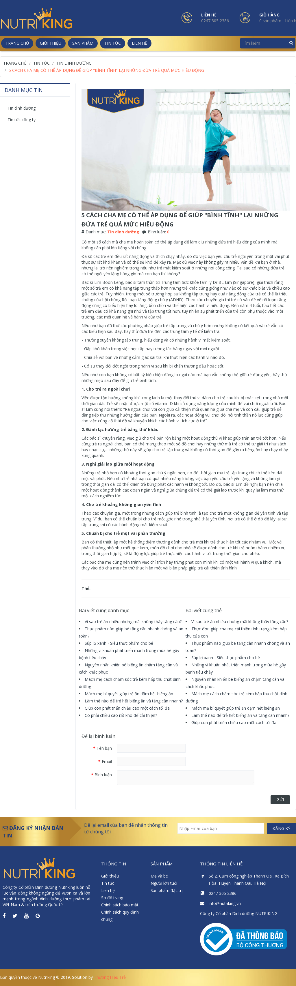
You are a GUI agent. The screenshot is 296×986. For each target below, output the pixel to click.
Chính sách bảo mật (119, 905)
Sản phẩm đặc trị (167, 890)
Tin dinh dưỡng (22, 108)
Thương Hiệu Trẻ (110, 977)
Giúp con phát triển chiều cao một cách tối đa (127, 708)
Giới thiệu (110, 876)
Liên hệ (108, 890)
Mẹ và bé (159, 876)
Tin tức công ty (22, 119)
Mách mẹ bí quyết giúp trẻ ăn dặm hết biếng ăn (129, 693)
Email (107, 761)
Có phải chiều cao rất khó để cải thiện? (121, 715)
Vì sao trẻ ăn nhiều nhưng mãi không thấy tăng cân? (133, 621)
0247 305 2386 (215, 20)
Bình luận (103, 774)
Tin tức (107, 883)
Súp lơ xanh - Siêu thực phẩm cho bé (119, 643)
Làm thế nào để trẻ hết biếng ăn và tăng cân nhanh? (134, 701)
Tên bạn (104, 748)
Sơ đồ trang (112, 897)
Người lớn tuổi (164, 883)
